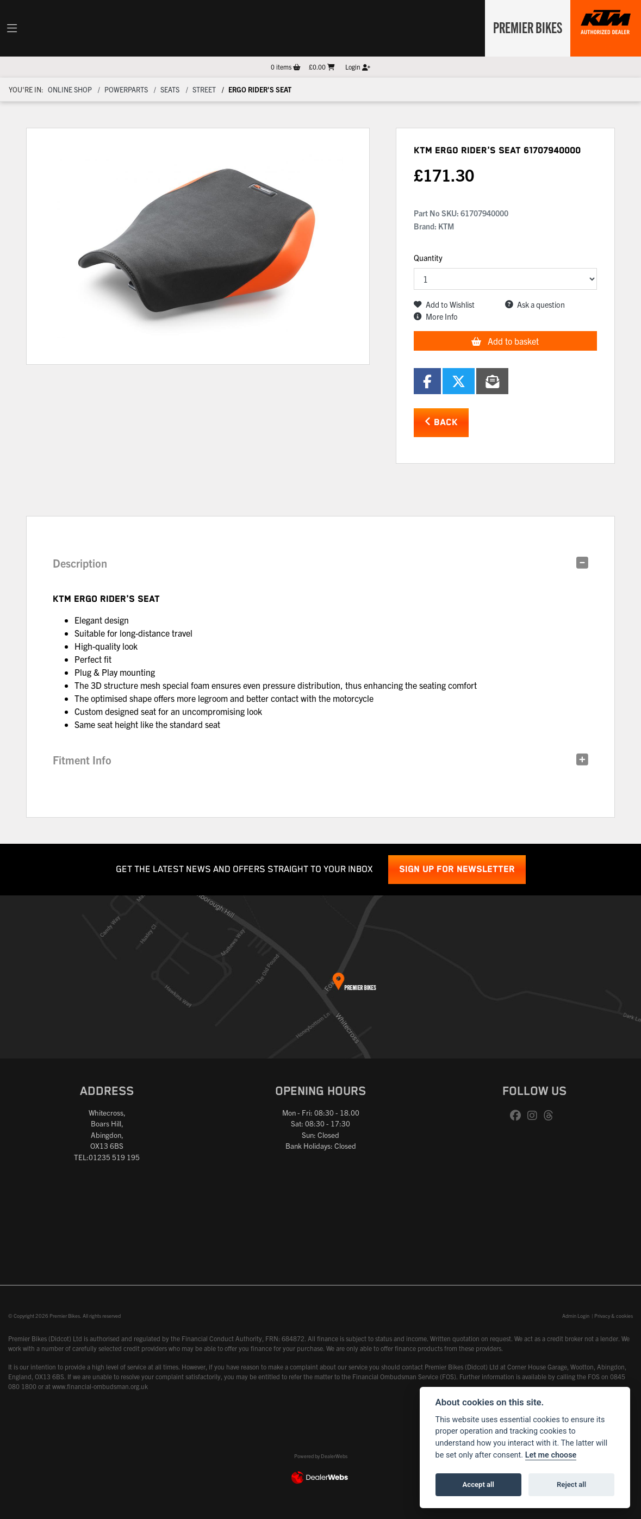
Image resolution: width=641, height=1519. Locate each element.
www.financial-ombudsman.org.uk (100, 1386)
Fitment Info (82, 760)
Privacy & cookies (613, 1315)
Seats (169, 89)
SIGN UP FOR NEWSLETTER (457, 869)
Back (441, 422)
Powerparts (126, 89)
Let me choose (551, 1455)
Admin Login (575, 1315)
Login (357, 67)
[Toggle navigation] (12, 28)
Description (80, 563)
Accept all (478, 1484)
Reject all (571, 1484)
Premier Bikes (525, 27)
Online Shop (70, 89)
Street (204, 89)
